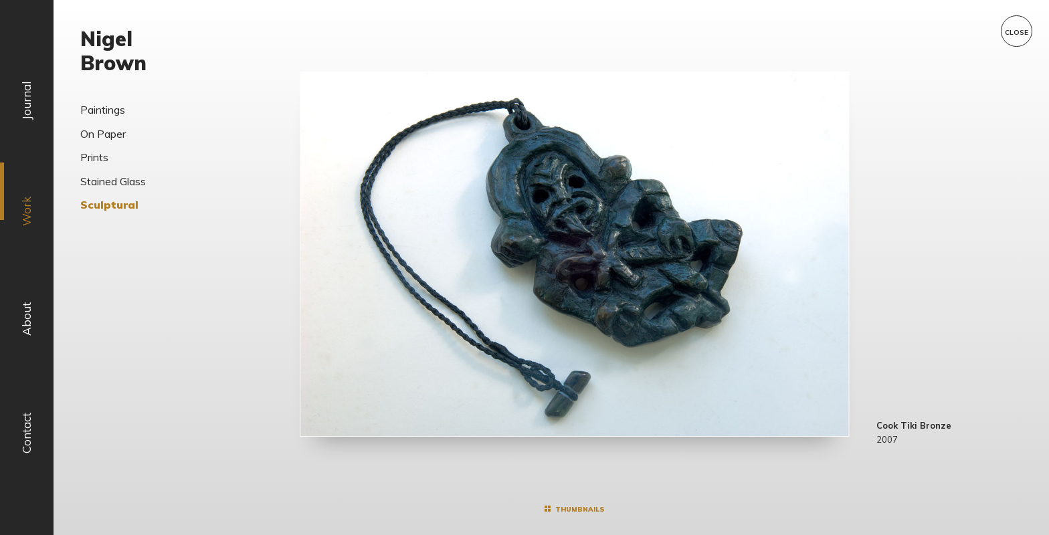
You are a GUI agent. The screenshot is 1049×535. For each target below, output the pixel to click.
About (26, 319)
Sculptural (109, 204)
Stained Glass (113, 181)
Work (26, 211)
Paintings (102, 109)
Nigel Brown (113, 51)
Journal (26, 101)
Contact (26, 432)
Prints (94, 157)
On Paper (103, 133)
